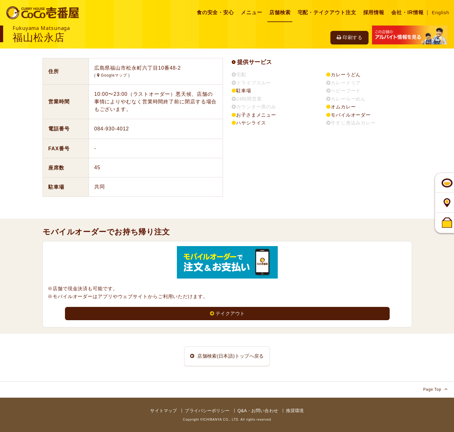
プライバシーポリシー (207, 410)
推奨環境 (295, 410)
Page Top (435, 389)
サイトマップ (163, 410)
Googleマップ (112, 75)
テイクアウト (227, 313)
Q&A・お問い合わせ (257, 410)
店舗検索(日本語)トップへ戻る (227, 356)
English (441, 12)
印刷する (349, 37)
